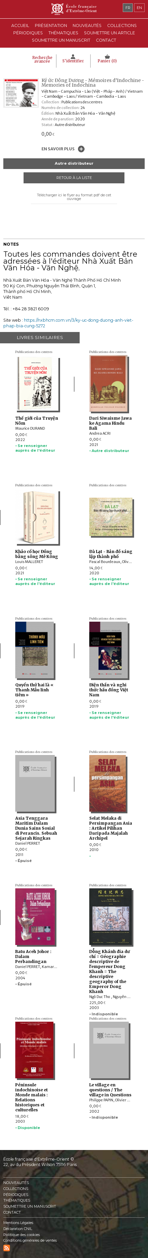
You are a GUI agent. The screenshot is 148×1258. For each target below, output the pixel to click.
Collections (15, 1189)
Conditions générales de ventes (30, 1240)
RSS (6, 1248)
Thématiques (16, 1200)
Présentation (51, 25)
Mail (85, 226)
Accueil (20, 25)
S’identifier (73, 61)
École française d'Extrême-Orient (74, 9)
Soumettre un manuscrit (61, 40)
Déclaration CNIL (17, 1229)
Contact (106, 40)
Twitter (80, 216)
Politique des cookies (21, 1235)
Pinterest (63, 226)
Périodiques (15, 1195)
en (139, 7)
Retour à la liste (74, 177)
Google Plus (74, 226)
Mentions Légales (18, 1223)
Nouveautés (87, 25)
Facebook (69, 216)
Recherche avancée (42, 59)
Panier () (107, 61)
